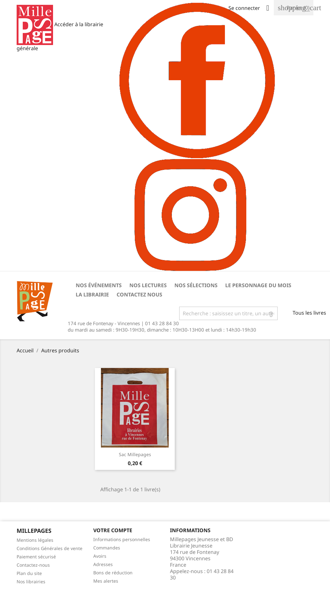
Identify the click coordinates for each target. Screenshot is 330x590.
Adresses (103, 564)
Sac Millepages (135, 454)
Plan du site (29, 573)
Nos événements (99, 285)
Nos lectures (148, 285)
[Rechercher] (228, 313)
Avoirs (99, 556)
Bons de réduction (113, 573)
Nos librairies (31, 582)
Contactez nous (139, 294)
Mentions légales (35, 540)
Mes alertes (105, 581)
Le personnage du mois (258, 285)
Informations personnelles (121, 539)
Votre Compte (112, 530)
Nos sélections (196, 285)
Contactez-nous (33, 565)
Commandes (106, 548)
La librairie (92, 294)
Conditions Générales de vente (49, 548)
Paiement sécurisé (36, 557)
